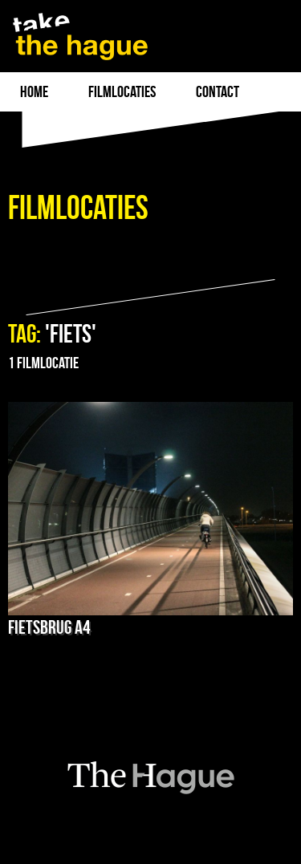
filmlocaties (122, 91)
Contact (217, 91)
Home (34, 91)
